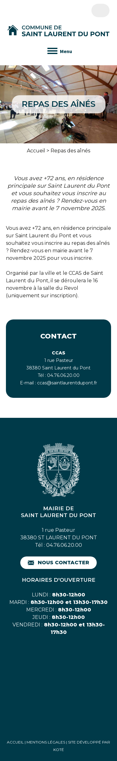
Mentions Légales (46, 742)
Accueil (36, 151)
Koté (58, 749)
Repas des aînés (70, 151)
